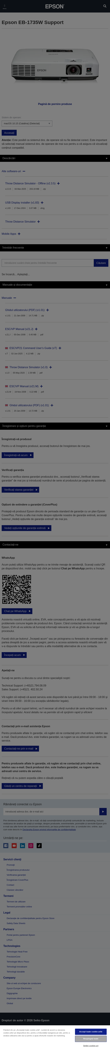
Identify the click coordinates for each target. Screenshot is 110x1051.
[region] (55, 1038)
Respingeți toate (90, 1039)
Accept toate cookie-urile (90, 1032)
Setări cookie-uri (90, 1046)
